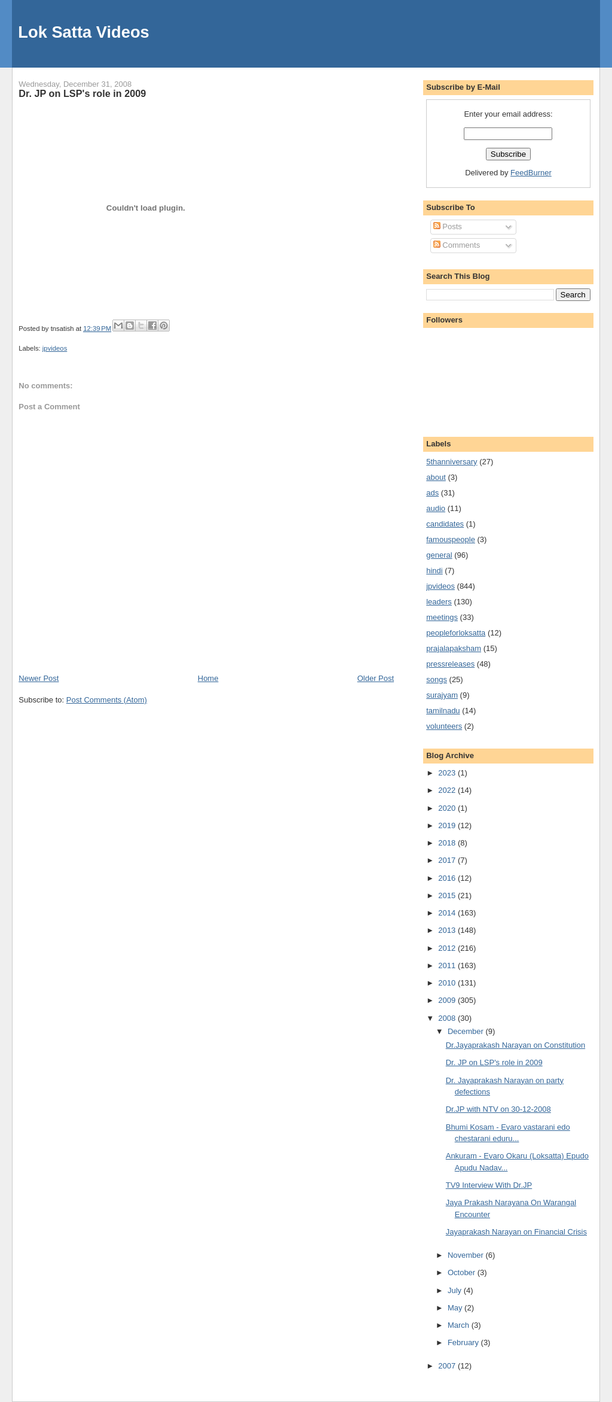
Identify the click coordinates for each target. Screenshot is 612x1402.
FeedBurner (531, 172)
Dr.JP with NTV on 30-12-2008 (498, 1109)
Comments (456, 245)
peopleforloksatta (455, 632)
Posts (447, 226)
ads (432, 492)
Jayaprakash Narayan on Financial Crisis (516, 1231)
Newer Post (39, 678)
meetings (442, 617)
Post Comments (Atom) (106, 699)
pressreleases (450, 663)
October (463, 1272)
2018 (448, 842)
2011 (448, 965)
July (456, 1290)
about (436, 477)
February (464, 1342)
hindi (434, 570)
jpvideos (54, 348)
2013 (448, 930)
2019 (448, 825)
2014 (448, 912)
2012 (448, 948)
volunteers (444, 726)
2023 (448, 772)
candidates (445, 523)
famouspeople (450, 539)
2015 (448, 895)
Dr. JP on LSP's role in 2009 (82, 93)
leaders (439, 601)
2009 (448, 1000)
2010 (448, 982)
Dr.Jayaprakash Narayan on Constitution (515, 1045)
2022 (448, 790)
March (460, 1325)
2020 (448, 808)
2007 (448, 1365)
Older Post (375, 678)
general (439, 555)
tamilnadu (443, 710)
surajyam (442, 695)
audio (435, 508)
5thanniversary (451, 461)
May (456, 1307)
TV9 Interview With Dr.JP (489, 1185)
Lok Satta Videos (83, 32)
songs (436, 679)
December (467, 1031)
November (467, 1255)
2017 (448, 860)
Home (208, 678)
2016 (448, 878)
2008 (448, 1018)
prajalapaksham (453, 648)
